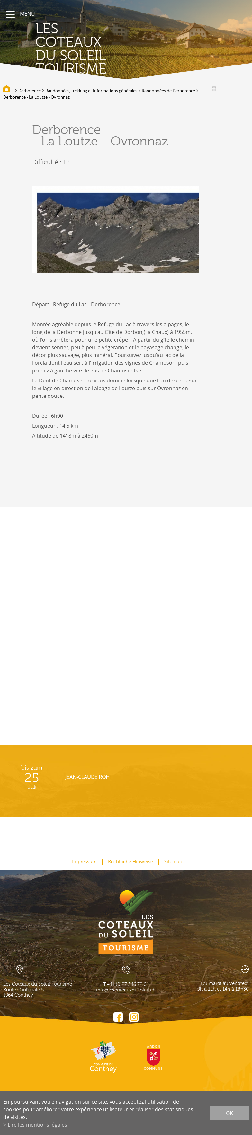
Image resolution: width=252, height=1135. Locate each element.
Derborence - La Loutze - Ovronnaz (36, 97)
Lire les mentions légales (37, 1124)
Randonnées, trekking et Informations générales (91, 90)
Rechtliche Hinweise (130, 862)
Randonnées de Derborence (168, 90)
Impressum (84, 862)
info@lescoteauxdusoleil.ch (126, 990)
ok (229, 1113)
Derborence (29, 90)
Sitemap (173, 862)
